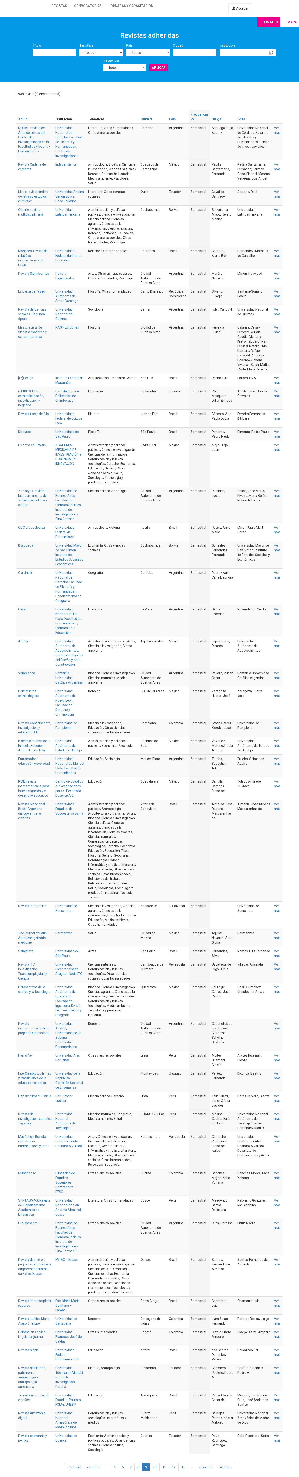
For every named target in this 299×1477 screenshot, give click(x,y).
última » (226, 1467)
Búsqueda (25, 545)
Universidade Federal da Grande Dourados (68, 255)
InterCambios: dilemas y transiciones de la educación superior (34, 1078)
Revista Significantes (33, 273)
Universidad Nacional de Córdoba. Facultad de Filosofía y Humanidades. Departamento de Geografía (68, 587)
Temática (86, 45)
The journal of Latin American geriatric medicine (32, 937)
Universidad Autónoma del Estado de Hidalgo (68, 745)
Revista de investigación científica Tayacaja (35, 1118)
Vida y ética (26, 673)
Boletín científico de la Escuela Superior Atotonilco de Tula (34, 745)
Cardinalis (25, 573)
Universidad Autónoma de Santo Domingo (66, 296)
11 (164, 1467)
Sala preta (25, 951)
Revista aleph (28, 1350)
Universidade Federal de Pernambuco (65, 532)
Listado (271, 22)
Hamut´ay (25, 1055)
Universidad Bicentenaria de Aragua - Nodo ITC (68, 969)
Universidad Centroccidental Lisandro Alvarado (68, 1141)
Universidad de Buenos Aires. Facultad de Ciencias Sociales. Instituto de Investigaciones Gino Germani (68, 505)
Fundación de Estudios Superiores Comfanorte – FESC (65, 1182)
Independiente (66, 164)
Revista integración (32, 906)
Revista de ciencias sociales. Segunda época (32, 314)
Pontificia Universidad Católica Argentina (69, 677)
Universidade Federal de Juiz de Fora (68, 418)
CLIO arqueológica (31, 527)
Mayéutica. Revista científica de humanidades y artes (33, 1141)
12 (174, 1467)
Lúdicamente (28, 1223)
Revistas (59, 6)
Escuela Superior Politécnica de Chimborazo (67, 395)
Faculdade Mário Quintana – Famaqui (67, 1305)
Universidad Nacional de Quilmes (64, 314)
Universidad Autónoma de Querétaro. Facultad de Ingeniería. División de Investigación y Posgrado (68, 1001)
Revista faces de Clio (33, 414)
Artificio (24, 641)
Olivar (22, 609)
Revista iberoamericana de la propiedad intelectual (33, 1028)
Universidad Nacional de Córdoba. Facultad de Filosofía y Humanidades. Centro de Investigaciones (68, 142)
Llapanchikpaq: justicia (34, 1096)
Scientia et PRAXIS (32, 445)
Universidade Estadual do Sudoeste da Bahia (69, 808)
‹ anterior (93, 1467)
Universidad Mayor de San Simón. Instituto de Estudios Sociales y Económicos (69, 555)
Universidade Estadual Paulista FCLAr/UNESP (68, 1399)
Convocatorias (88, 6)
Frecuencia (111, 60)
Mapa (292, 22)
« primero (74, 1467)
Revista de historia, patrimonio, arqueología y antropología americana (32, 1377)
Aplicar (159, 67)
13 (183, 1467)
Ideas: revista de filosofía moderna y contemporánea (32, 332)
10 (155, 1467)
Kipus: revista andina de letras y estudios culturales (33, 196)
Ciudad (178, 45)
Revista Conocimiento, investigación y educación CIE (34, 727)
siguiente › (206, 1467)
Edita (241, 119)
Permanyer (63, 933)
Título (37, 45)
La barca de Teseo (31, 291)
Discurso (24, 432)
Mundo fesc (27, 1173)
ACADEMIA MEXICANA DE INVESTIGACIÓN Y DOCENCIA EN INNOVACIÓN (68, 454)
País (129, 45)
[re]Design (25, 378)
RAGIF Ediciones (67, 327)
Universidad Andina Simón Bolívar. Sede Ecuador (69, 196)
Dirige (216, 119)
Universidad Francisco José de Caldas (68, 1336)
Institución (227, 45)
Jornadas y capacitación (131, 6)
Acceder (240, 8)
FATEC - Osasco (66, 1259)
